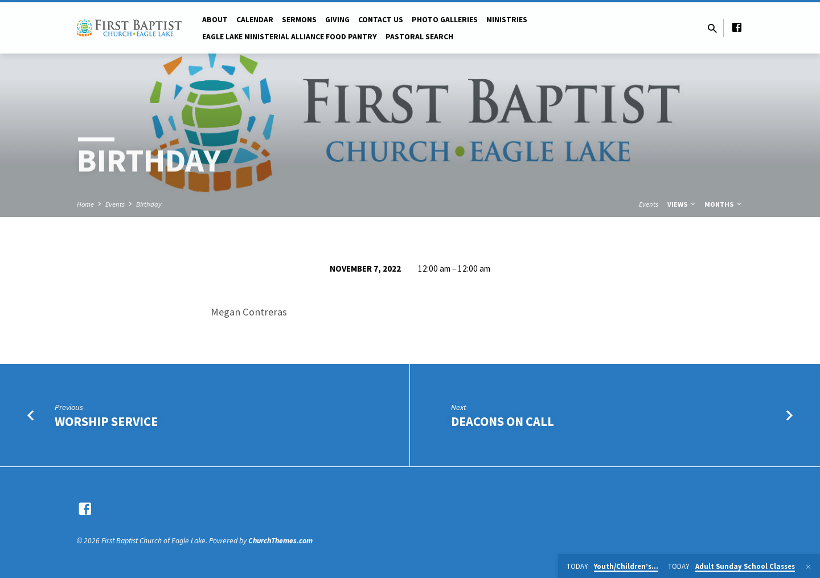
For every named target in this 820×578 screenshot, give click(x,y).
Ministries (506, 19)
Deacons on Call (502, 421)
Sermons (299, 19)
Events (115, 204)
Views (682, 204)
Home (85, 204)
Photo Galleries (445, 19)
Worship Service (106, 421)
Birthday (149, 204)
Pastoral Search (419, 37)
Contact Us (380, 19)
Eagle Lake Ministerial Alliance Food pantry (289, 37)
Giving (337, 19)
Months (723, 204)
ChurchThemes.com (280, 541)
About (215, 19)
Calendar (254, 19)
